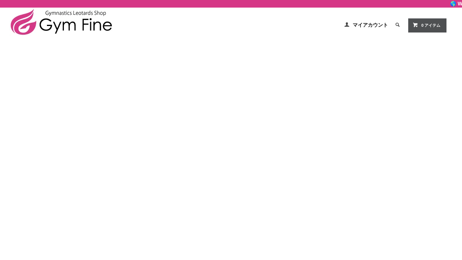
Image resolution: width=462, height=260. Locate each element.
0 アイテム (426, 25)
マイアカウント (370, 25)
